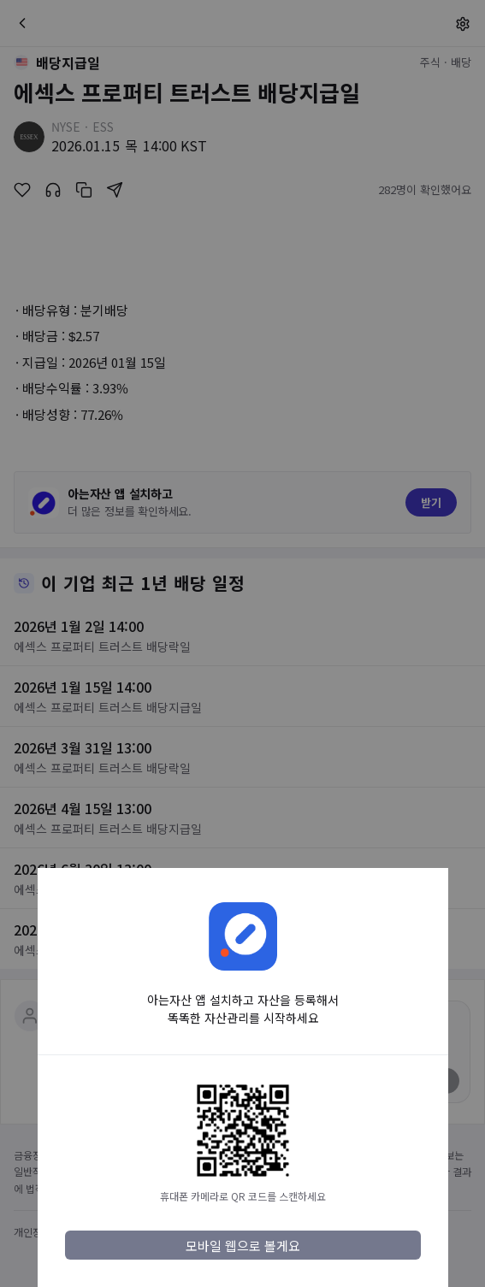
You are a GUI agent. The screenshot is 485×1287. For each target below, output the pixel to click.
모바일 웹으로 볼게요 (243, 1246)
